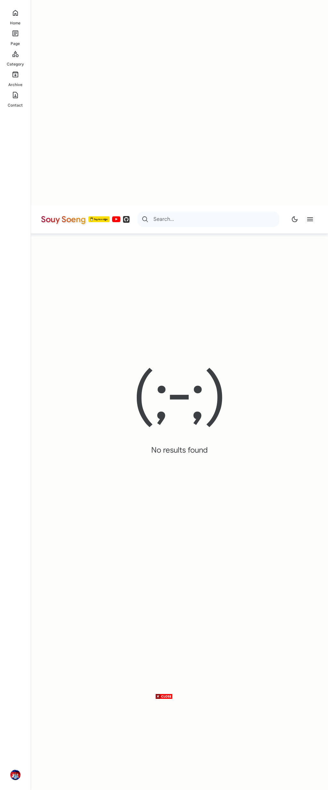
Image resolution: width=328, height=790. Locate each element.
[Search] (145, 219)
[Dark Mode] (294, 219)
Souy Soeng (63, 219)
